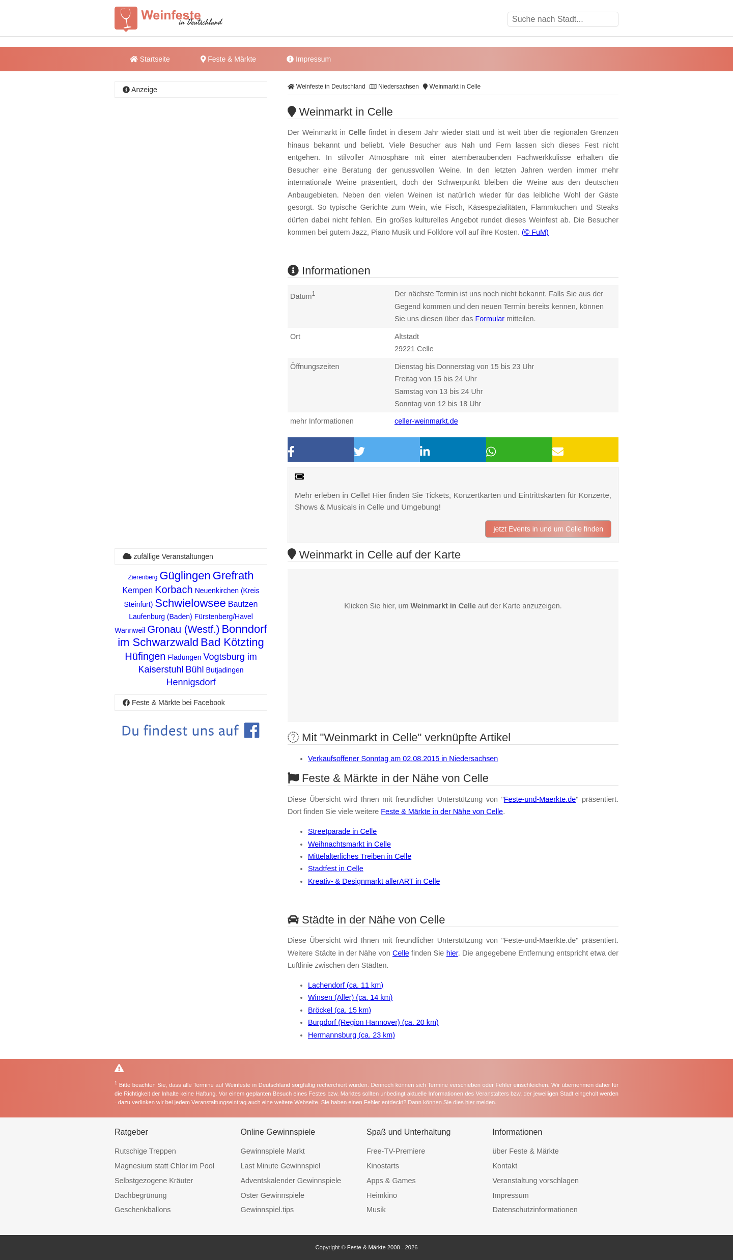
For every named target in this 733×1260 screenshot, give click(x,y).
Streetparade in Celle (342, 831)
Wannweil (130, 630)
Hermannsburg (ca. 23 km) (351, 1035)
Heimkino (381, 1195)
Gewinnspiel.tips (267, 1210)
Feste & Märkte (228, 59)
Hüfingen (145, 656)
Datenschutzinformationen (535, 1210)
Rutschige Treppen (145, 1151)
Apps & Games (391, 1181)
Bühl (195, 669)
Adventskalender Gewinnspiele (291, 1181)
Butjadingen (225, 670)
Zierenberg (142, 577)
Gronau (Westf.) (183, 629)
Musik (376, 1210)
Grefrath (233, 575)
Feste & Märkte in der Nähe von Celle (442, 811)
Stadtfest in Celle (335, 868)
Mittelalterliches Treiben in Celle (359, 856)
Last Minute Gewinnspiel (281, 1166)
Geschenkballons (143, 1210)
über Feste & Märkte (526, 1151)
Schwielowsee (190, 603)
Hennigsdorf (190, 682)
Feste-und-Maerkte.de (540, 799)
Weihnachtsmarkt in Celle (349, 844)
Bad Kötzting (232, 642)
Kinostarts (382, 1166)
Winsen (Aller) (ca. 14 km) (350, 997)
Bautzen (243, 604)
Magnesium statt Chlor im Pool (164, 1166)
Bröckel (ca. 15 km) (339, 1010)
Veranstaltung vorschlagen (536, 1181)
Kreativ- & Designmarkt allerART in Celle (374, 881)
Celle (400, 953)
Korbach (174, 589)
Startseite (150, 59)
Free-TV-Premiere (395, 1151)
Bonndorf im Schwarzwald (192, 636)
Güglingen (185, 575)
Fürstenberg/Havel (223, 616)
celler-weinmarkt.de (426, 421)
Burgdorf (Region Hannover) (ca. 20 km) (373, 1022)
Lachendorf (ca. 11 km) (345, 985)
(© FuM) (535, 232)
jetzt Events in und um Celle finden (548, 529)
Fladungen (184, 657)
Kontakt (505, 1166)
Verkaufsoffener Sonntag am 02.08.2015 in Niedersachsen (403, 758)
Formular (489, 319)
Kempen (138, 590)
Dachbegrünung (140, 1195)
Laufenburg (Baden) (160, 616)
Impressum (309, 59)
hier (452, 953)
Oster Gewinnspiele (273, 1195)
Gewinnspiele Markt (273, 1151)
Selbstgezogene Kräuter (154, 1181)
